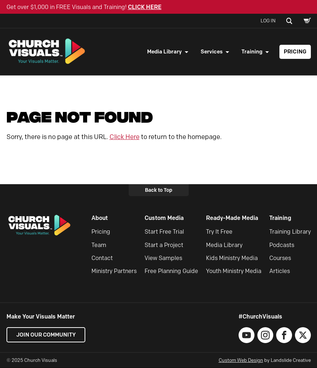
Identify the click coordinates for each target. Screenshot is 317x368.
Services (212, 51)
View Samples (163, 258)
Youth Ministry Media (233, 271)
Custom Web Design (241, 360)
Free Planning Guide (171, 271)
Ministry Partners (114, 271)
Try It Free (219, 232)
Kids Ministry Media (232, 258)
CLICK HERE (145, 7)
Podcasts (281, 245)
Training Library (290, 232)
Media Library (164, 51)
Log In (268, 20)
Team (98, 245)
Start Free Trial (164, 232)
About (99, 218)
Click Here (125, 137)
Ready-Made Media (232, 218)
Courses (280, 258)
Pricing (295, 51)
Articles (279, 271)
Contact (102, 258)
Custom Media (164, 218)
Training (251, 51)
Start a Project (164, 245)
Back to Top (158, 190)
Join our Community (46, 335)
